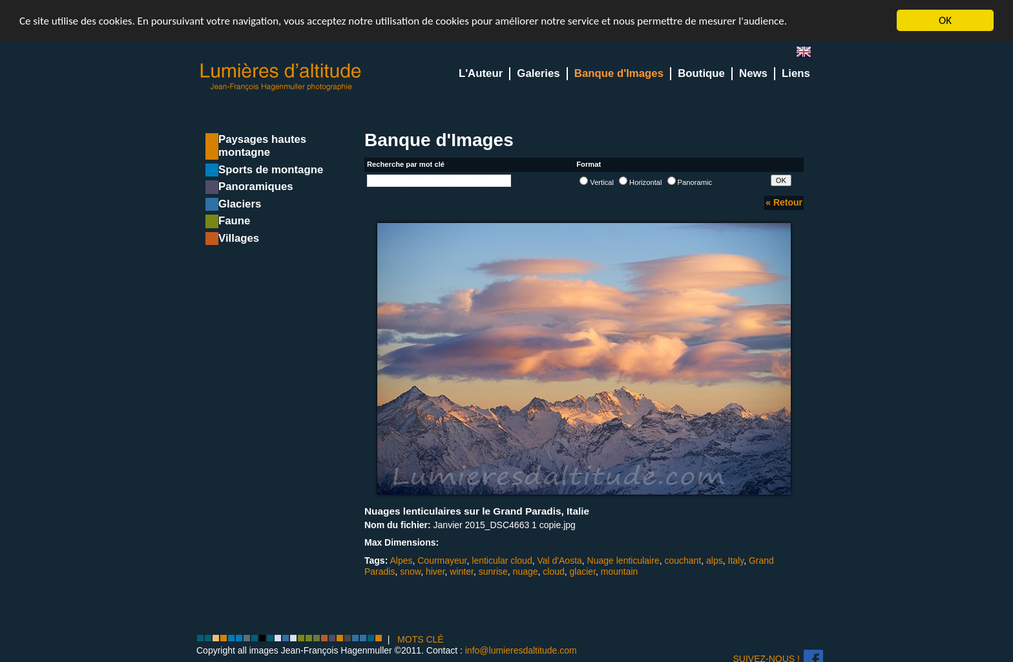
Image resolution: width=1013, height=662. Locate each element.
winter (462, 571)
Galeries (538, 73)
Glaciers (239, 204)
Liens (796, 73)
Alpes (401, 560)
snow (410, 571)
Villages (238, 238)
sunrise (493, 571)
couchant (682, 560)
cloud (553, 571)
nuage (525, 571)
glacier (583, 571)
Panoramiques (255, 186)
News (753, 73)
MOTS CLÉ (420, 639)
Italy (736, 560)
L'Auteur (481, 73)
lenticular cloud (502, 560)
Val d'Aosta (559, 560)
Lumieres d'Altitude (281, 77)
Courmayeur (441, 560)
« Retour (784, 202)
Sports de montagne (270, 170)
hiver (435, 571)
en (809, 54)
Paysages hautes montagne (262, 145)
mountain (619, 571)
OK (945, 20)
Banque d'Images (618, 73)
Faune (234, 221)
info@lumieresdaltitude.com (521, 650)
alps (714, 560)
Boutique (701, 73)
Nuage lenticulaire (623, 560)
